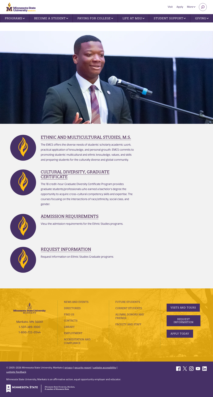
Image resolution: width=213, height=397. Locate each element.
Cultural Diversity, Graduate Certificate (75, 174)
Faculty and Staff (128, 324)
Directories (72, 308)
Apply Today (180, 333)
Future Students (127, 301)
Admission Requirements (69, 216)
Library (69, 326)
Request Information (66, 249)
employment (73, 333)
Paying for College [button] (95, 18)
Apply (179, 6)
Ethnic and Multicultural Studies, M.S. (86, 137)
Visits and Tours (183, 307)
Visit (170, 6)
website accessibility (104, 367)
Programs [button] (15, 18)
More (191, 6)
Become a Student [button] (51, 18)
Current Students (128, 308)
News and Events (76, 301)
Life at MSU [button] (134, 18)
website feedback (16, 372)
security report (82, 367)
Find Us (69, 314)
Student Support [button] (170, 18)
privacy (69, 367)
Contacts (70, 320)
